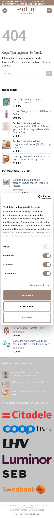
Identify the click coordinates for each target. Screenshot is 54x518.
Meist (5, 505)
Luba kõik (27, 295)
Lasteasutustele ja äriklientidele (27, 510)
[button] (4, 10)
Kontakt (22, 505)
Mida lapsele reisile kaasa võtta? (28, 382)
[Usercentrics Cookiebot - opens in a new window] (38, 197)
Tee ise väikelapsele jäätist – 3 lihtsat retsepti (30, 393)
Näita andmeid (37, 285)
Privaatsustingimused (39, 505)
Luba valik (27, 306)
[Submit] (49, 73)
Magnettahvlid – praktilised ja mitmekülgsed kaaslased (26, 374)
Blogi (13, 505)
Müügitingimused (27, 508)
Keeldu (27, 317)
